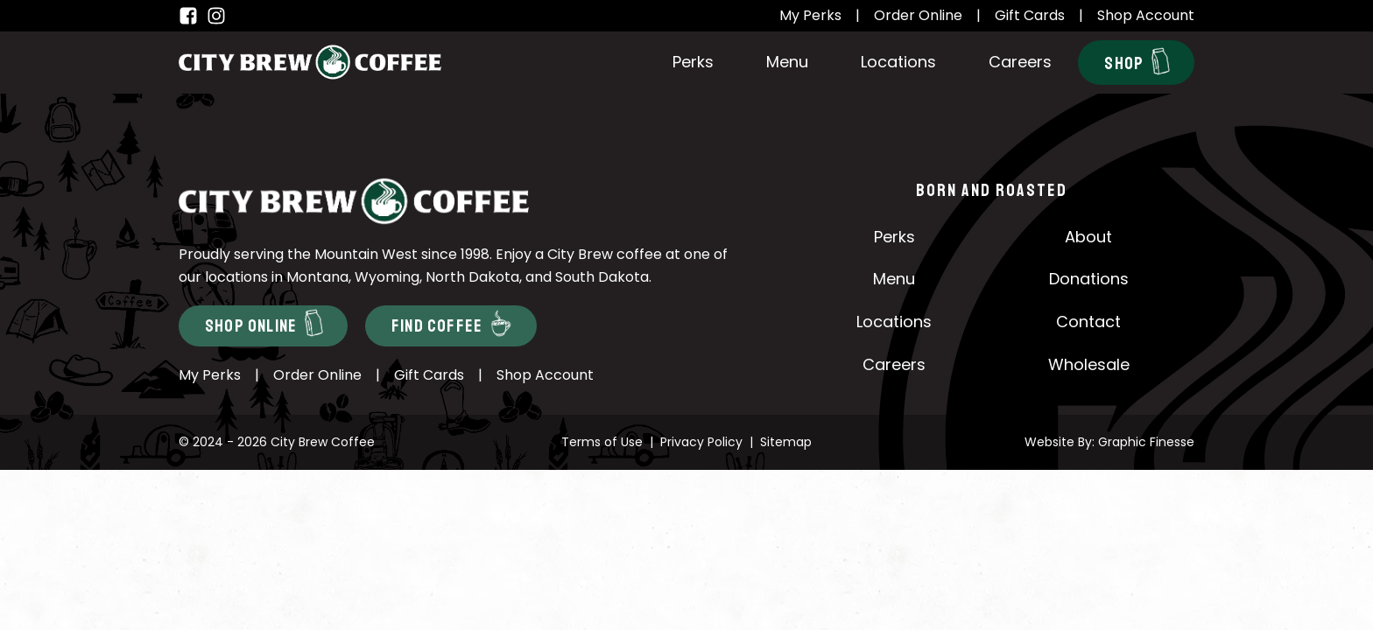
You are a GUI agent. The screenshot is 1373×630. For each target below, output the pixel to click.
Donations (1089, 279)
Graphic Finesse (1146, 442)
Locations (898, 62)
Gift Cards (1030, 15)
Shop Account (1145, 15)
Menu (787, 62)
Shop (1137, 61)
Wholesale (1089, 364)
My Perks (810, 15)
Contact (1088, 321)
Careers (1020, 62)
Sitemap (786, 442)
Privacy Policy (701, 442)
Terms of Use (602, 442)
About (1088, 237)
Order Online (918, 15)
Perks (693, 62)
